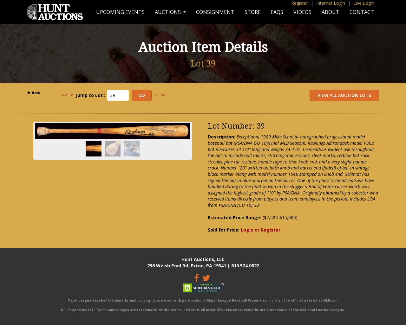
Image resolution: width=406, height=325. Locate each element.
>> (163, 95)
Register (299, 3)
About (330, 12)
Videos (302, 12)
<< (64, 95)
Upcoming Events (120, 12)
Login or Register (260, 230)
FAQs (277, 12)
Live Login (363, 3)
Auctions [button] (168, 12)
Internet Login (330, 3)
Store (253, 12)
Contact (362, 12)
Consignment (215, 12)
